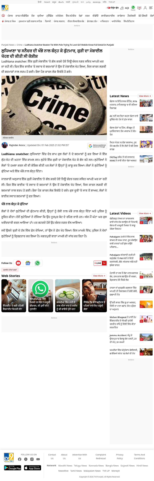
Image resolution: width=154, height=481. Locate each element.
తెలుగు (61, 2)
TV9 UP (106, 470)
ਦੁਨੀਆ (40, 15)
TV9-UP (112, 2)
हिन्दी (40, 2)
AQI (127, 8)
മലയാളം (96, 2)
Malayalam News (92, 470)
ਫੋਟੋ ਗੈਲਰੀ (143, 15)
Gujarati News (128, 465)
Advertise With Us (79, 456)
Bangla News (112, 465)
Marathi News (65, 465)
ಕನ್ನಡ (54, 2)
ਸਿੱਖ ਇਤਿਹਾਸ (129, 21)
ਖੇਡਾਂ (80, 15)
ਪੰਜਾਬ (10, 15)
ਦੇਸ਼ (33, 15)
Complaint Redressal (101, 456)
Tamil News (76, 470)
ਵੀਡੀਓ (95, 15)
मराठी (68, 2)
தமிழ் (88, 2)
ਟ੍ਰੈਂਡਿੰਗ (49, 15)
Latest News (119, 96)
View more (145, 96)
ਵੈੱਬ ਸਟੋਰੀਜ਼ (71, 15)
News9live (63, 470)
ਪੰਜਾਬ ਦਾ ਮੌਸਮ (10, 21)
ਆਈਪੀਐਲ (116, 21)
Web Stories (10, 276)
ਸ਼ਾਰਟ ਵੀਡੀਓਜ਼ (22, 15)
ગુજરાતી (75, 2)
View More (99, 275)
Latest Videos (120, 213)
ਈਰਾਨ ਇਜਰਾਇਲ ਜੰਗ (76, 21)
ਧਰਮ (87, 15)
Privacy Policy (119, 456)
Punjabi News (7, 44)
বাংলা (82, 2)
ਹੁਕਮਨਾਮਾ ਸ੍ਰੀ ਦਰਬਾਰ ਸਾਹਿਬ (30, 21)
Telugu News (80, 465)
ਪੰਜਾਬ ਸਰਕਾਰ (59, 21)
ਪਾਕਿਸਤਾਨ (104, 21)
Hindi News (142, 465)
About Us (64, 456)
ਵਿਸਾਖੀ (48, 21)
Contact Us (52, 456)
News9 (47, 2)
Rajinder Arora (17, 145)
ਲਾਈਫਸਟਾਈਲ (108, 15)
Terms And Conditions (139, 456)
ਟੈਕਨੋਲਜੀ (132, 15)
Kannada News (96, 465)
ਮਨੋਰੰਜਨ (59, 15)
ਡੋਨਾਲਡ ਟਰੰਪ (92, 21)
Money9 (116, 470)
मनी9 (104, 2)
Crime (19, 44)
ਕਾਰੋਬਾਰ (121, 15)
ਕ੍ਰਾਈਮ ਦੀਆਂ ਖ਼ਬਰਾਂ (10, 270)
